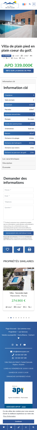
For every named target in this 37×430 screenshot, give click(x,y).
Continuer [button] (18, 421)
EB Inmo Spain (10, 4)
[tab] (18, 81)
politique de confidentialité (14, 226)
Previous (2, 24)
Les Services (23, 332)
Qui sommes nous (24, 329)
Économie (6, 167)
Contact (31, 335)
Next (34, 24)
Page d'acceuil (11, 329)
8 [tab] (26, 317)
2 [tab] (11, 317)
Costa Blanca (22, 335)
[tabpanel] (18, 290)
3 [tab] (13, 317)
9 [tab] (29, 317)
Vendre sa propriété (9, 335)
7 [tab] (23, 317)
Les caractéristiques (11, 159)
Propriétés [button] (12, 332)
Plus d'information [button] (9, 416)
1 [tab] (8, 317)
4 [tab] (16, 317)
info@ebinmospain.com (21, 352)
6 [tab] (21, 317)
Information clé (9, 81)
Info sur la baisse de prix (18, 70)
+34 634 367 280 (19, 355)
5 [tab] (18, 317)
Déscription (7, 163)
